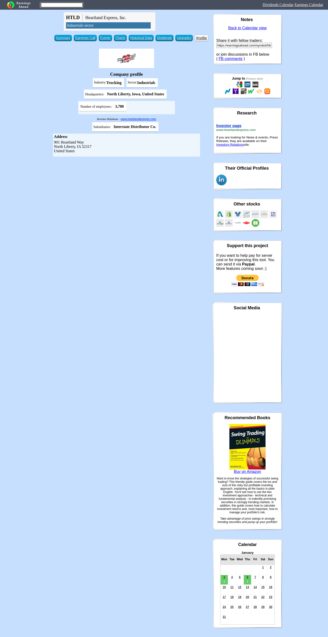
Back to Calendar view (247, 28)
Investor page (228, 126)
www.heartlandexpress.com (138, 119)
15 (262, 587)
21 (255, 597)
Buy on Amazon (247, 472)
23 (270, 597)
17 (224, 597)
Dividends (164, 38)
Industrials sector (80, 25)
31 (224, 617)
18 (231, 597)
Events (105, 38)
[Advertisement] (126, 193)
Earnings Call (85, 38)
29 (262, 607)
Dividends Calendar (278, 5)
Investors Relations (230, 144)
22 (262, 597)
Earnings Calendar (308, 5)
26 (239, 607)
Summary (63, 38)
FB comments (231, 59)
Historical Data (141, 38)
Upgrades (184, 38)
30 (270, 607)
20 (247, 597)
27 (247, 607)
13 (247, 587)
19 (239, 597)
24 (224, 607)
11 (231, 587)
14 (255, 587)
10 (224, 587)
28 (255, 607)
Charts (120, 38)
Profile (201, 38)
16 (270, 587)
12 (239, 587)
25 (231, 607)
